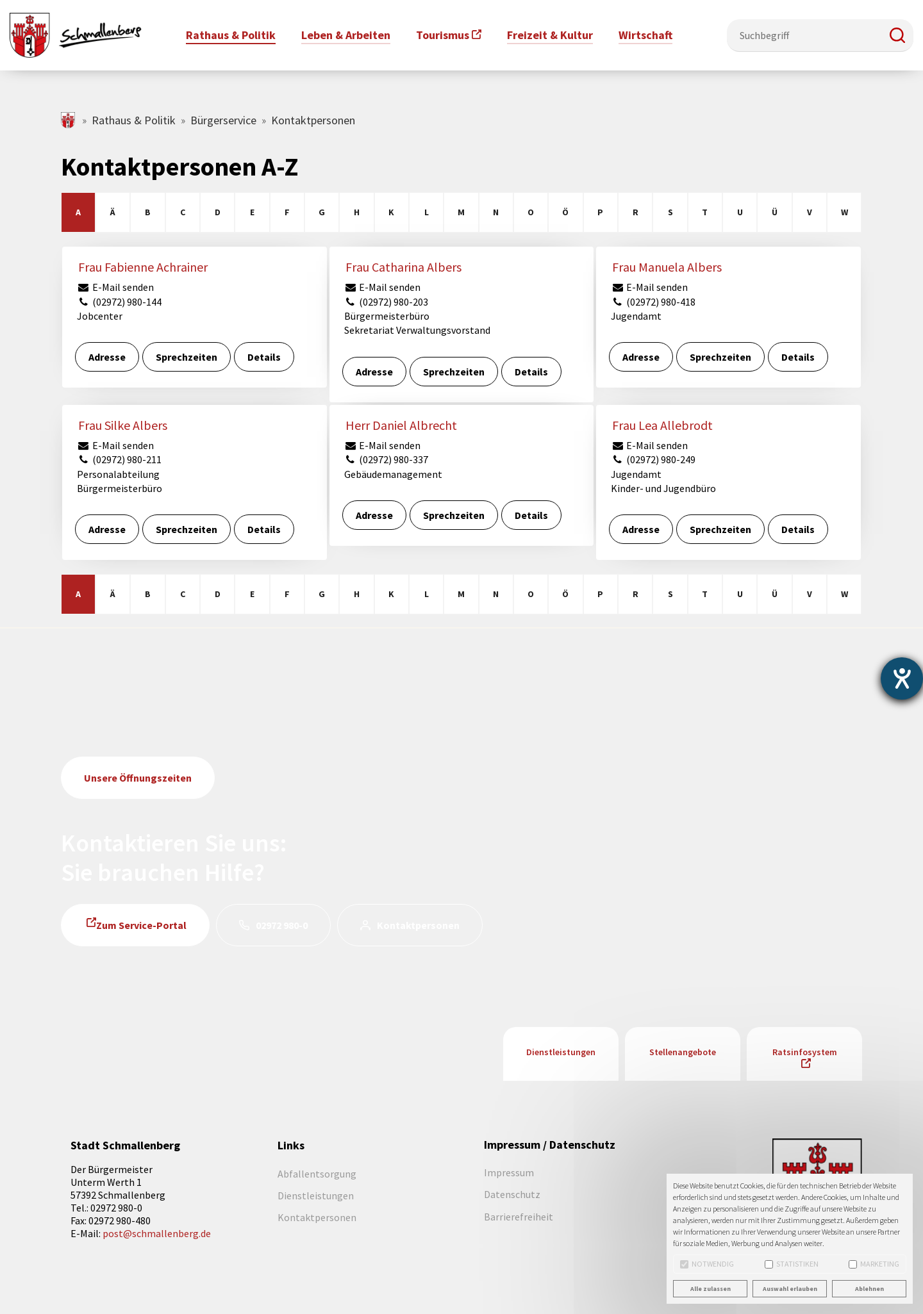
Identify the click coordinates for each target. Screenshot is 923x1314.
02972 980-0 (282, 925)
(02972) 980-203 (386, 301)
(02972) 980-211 (119, 459)
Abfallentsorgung (317, 1173)
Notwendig (707, 1264)
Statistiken (792, 1264)
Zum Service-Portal (141, 925)
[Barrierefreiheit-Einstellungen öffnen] (902, 678)
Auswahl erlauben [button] (790, 1289)
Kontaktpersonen (418, 925)
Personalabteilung (118, 474)
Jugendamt (636, 315)
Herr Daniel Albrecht (401, 425)
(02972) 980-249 (653, 459)
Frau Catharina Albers (403, 267)
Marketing (874, 1264)
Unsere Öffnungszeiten (138, 777)
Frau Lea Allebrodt (662, 425)
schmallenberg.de (69, 120)
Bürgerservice (223, 120)
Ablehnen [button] (869, 1289)
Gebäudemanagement (393, 474)
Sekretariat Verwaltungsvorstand (417, 330)
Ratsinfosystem (804, 1052)
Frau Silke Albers (122, 425)
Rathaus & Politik (134, 120)
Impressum (509, 1172)
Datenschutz (512, 1194)
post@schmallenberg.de (157, 1233)
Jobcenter (99, 315)
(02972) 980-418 (653, 301)
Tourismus (442, 35)
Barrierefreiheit (518, 1216)
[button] (897, 35)
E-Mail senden (115, 287)
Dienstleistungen (560, 1052)
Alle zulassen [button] (710, 1289)
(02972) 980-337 (386, 459)
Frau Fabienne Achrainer (143, 267)
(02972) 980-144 (119, 301)
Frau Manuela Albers (667, 267)
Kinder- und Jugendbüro (663, 488)
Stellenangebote (682, 1052)
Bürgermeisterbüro (386, 315)
